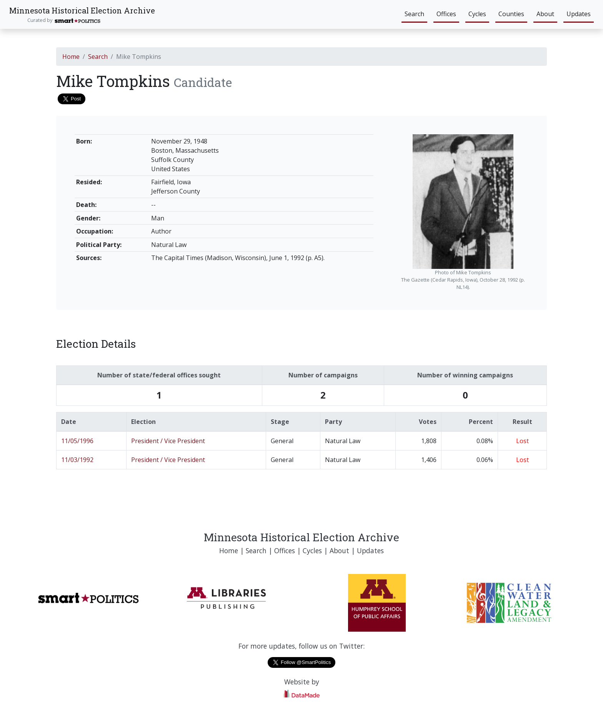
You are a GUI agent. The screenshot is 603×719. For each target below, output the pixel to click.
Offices (446, 14)
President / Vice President (168, 441)
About (545, 14)
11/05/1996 (77, 441)
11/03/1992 (77, 459)
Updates (578, 14)
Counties (511, 14)
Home (71, 56)
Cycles (477, 14)
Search (414, 14)
